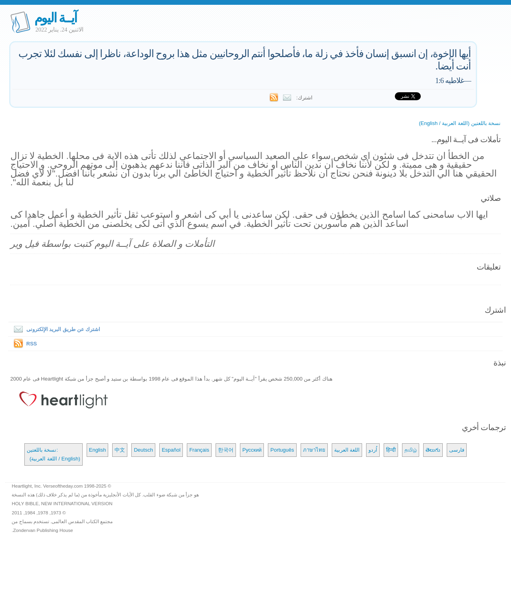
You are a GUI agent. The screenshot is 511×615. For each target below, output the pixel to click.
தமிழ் (410, 450)
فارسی (456, 450)
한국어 (226, 450)
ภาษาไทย (314, 450)
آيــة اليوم (55, 17)
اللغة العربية (347, 450)
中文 (120, 450)
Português (282, 450)
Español (171, 450)
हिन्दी (391, 450)
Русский (251, 450)
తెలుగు (433, 450)
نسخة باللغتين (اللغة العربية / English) (460, 123)
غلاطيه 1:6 (449, 80)
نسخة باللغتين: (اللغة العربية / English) (53, 454)
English (97, 450)
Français (199, 450)
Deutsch (143, 450)
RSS (31, 344)
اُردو (372, 450)
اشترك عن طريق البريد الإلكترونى (55, 329)
